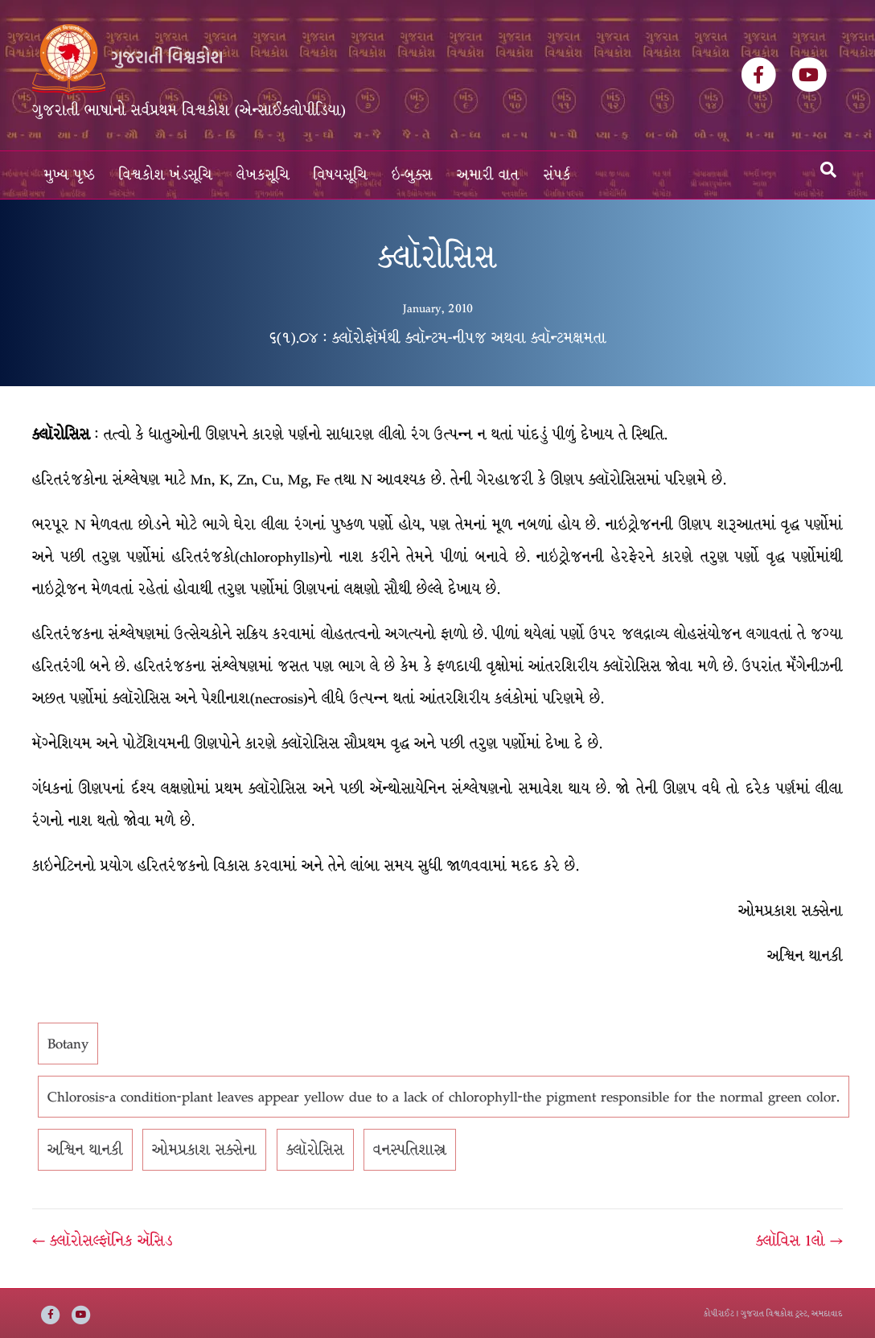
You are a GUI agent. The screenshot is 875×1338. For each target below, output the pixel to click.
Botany (67, 1043)
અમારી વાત (488, 175)
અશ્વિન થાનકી (85, 1149)
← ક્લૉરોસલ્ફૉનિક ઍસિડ (102, 1240)
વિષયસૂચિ (341, 175)
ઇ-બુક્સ (412, 175)
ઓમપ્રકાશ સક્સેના (204, 1149)
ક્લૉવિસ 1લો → (799, 1240)
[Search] (828, 169)
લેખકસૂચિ (263, 175)
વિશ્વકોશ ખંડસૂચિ (165, 175)
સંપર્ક (557, 175)
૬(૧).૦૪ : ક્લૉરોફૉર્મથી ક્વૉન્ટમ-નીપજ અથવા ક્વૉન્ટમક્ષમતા (437, 338)
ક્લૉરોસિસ (315, 1149)
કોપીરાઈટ (719, 1313)
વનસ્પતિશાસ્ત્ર (409, 1149)
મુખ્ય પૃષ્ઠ (69, 175)
